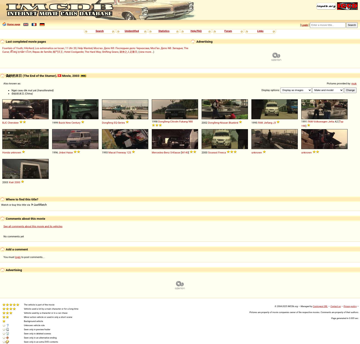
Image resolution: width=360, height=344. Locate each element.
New (68, 122)
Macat (112, 152)
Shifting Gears (110, 51)
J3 (274, 122)
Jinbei (62, 152)
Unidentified (132, 31)
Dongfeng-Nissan (218, 122)
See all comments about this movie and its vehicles (32, 226)
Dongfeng (107, 122)
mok (354, 83)
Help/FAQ (196, 31)
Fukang (183, 121)
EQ (115, 122)
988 (190, 121)
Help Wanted (85, 48)
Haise (69, 152)
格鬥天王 (58, 51)
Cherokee (13, 122)
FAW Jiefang (265, 122)
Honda (6, 152)
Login (304, 25)
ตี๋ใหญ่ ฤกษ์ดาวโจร (20, 51)
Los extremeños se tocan (49, 48)
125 (129, 152)
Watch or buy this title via (24, 204)
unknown (16, 152)
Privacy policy (350, 306)
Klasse (176, 152)
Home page (13, 24)
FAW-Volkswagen (317, 121)
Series (121, 122)
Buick (62, 122)
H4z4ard (29, 48)
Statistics (163, 31)
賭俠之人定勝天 (128, 51)
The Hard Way (93, 51)
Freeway (121, 152)
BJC (4, 122)
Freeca (222, 152)
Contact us (335, 306)
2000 (17, 182)
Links (260, 31)
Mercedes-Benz (161, 152)
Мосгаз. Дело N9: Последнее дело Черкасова (121, 48)
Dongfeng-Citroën (168, 121)
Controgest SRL (320, 306)
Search (100, 31)
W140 (185, 152)
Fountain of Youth (12, 48)
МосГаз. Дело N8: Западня (166, 48)
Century (75, 122)
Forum (228, 31)
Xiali (11, 182)
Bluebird (233, 122)
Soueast (212, 152)
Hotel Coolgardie (74, 51)
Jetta (331, 121)
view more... (146, 51)
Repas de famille (42, 51)
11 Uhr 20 (70, 48)
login (18, 257)
